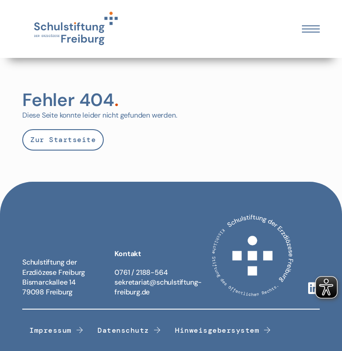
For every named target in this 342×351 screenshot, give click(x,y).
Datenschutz (129, 330)
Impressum (56, 330)
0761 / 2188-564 (140, 272)
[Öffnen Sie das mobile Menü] (311, 29)
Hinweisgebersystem (223, 330)
